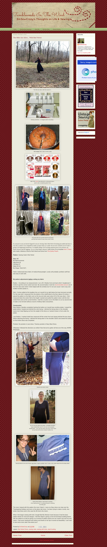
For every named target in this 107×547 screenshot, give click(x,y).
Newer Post (17, 535)
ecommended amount (61, 285)
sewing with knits (42, 529)
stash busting (52, 529)
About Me (37, 29)
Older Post (68, 535)
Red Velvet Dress (23, 529)
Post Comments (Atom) (47, 540)
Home (15, 29)
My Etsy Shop (46, 29)
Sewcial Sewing (56, 29)
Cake (37, 181)
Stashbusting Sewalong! (25, 29)
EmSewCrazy (83, 44)
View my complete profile (83, 52)
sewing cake (32, 529)
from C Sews (67, 249)
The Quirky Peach (52, 251)
